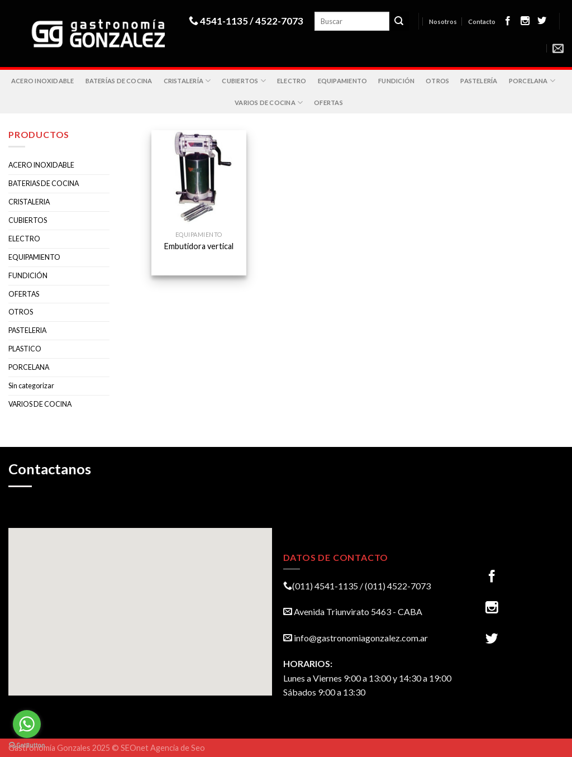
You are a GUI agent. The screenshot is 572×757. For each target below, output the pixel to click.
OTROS (437, 80)
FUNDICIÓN (396, 80)
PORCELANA (532, 80)
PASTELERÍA (478, 80)
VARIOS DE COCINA (269, 102)
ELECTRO (292, 80)
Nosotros (443, 21)
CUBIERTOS (243, 80)
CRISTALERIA (29, 202)
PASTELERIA (27, 330)
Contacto (481, 21)
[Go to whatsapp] (27, 724)
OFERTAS (328, 102)
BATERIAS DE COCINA (43, 183)
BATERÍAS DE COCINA (118, 80)
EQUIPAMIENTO (343, 80)
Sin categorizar (31, 386)
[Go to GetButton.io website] (27, 745)
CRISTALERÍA (187, 80)
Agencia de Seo (177, 748)
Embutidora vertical (198, 246)
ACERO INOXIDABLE (42, 80)
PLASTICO (24, 349)
